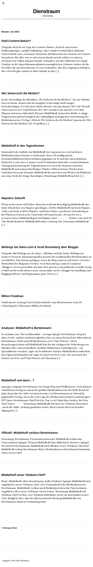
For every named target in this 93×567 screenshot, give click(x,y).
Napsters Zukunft (13, 198)
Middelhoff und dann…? (17, 380)
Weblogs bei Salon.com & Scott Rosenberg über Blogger (40, 247)
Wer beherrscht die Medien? (20, 93)
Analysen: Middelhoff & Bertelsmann (26, 327)
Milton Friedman (12, 296)
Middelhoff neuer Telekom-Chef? (23, 474)
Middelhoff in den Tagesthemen (22, 145)
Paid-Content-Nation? (16, 40)
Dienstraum (46, 11)
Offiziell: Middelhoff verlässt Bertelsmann (29, 432)
